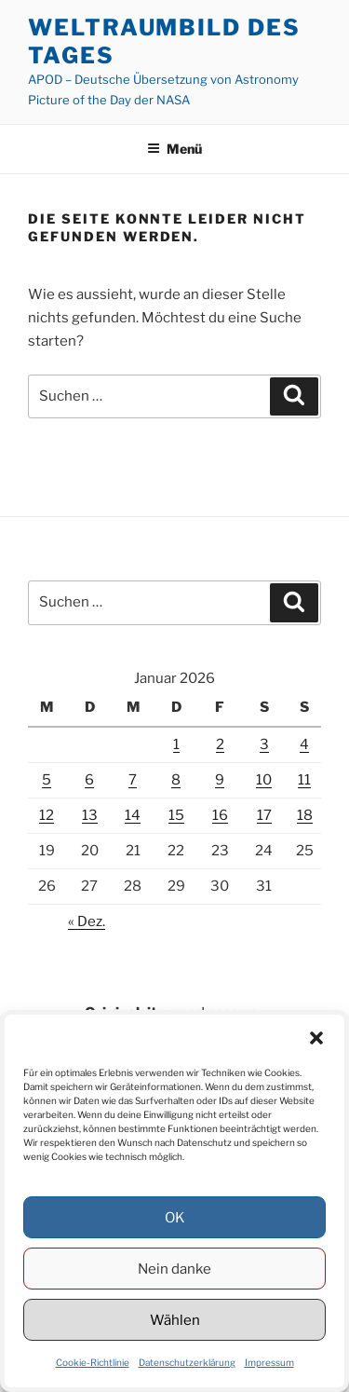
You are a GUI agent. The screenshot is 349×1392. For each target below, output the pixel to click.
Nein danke (174, 1269)
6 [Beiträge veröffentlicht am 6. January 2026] (89, 779)
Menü (174, 149)
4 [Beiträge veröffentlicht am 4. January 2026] (304, 744)
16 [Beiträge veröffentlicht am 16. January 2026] (220, 815)
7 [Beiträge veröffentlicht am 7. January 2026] (132, 779)
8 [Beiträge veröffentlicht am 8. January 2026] (176, 779)
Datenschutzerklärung (187, 1362)
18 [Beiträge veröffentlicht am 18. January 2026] (305, 815)
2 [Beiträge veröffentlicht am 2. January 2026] (220, 744)
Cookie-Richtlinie (92, 1362)
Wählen (175, 1320)
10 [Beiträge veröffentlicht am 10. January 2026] (264, 779)
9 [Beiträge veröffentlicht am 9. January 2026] (219, 779)
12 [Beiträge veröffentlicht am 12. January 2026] (46, 815)
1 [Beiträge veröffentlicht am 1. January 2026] (176, 744)
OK (175, 1217)
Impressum (269, 1362)
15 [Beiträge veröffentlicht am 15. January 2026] (176, 815)
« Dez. (86, 921)
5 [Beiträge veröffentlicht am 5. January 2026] (46, 779)
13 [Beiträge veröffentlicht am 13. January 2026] (90, 815)
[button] (316, 1038)
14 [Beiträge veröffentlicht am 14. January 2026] (133, 815)
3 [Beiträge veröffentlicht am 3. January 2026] (264, 744)
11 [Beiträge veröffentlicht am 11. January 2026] (304, 779)
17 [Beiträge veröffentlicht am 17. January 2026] (264, 815)
